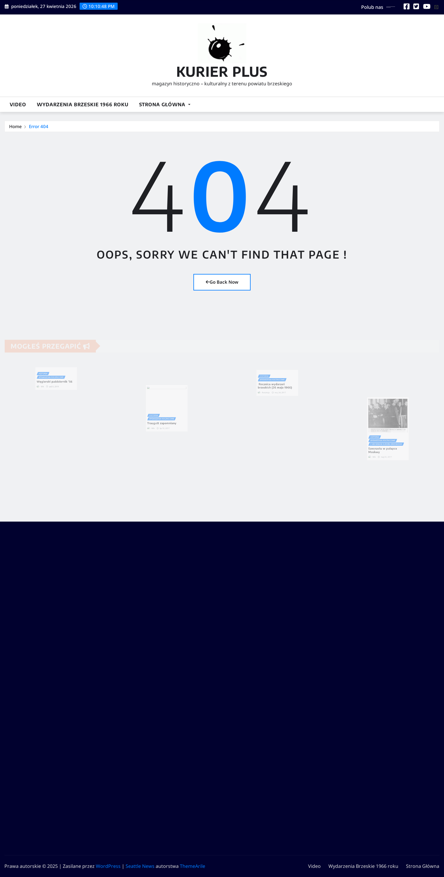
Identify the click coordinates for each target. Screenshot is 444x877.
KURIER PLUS (222, 71)
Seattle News (140, 866)
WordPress (108, 866)
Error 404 (38, 126)
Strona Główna (164, 104)
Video (18, 104)
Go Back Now (222, 282)
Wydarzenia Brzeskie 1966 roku (83, 104)
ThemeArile (192, 866)
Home (15, 126)
